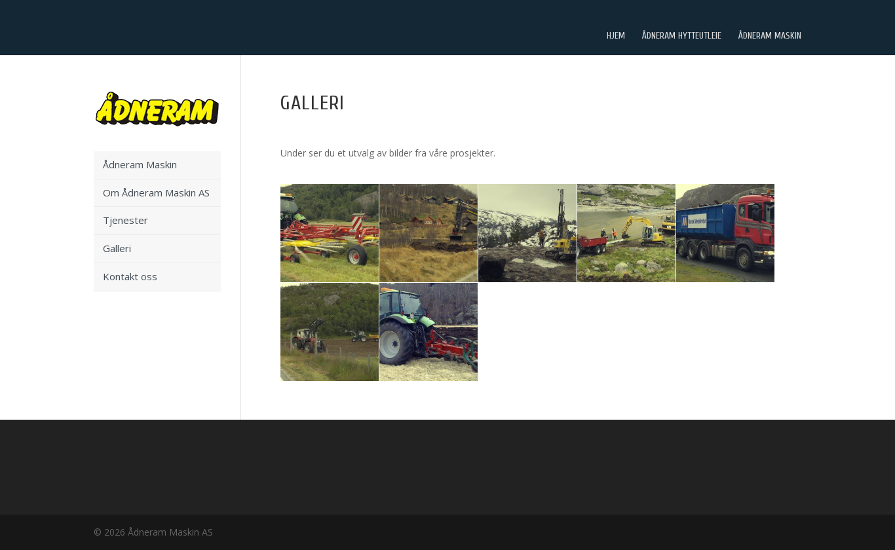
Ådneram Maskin (769, 38)
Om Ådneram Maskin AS (156, 192)
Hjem (616, 38)
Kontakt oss (130, 276)
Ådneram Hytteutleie (681, 38)
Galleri (117, 248)
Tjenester (125, 220)
